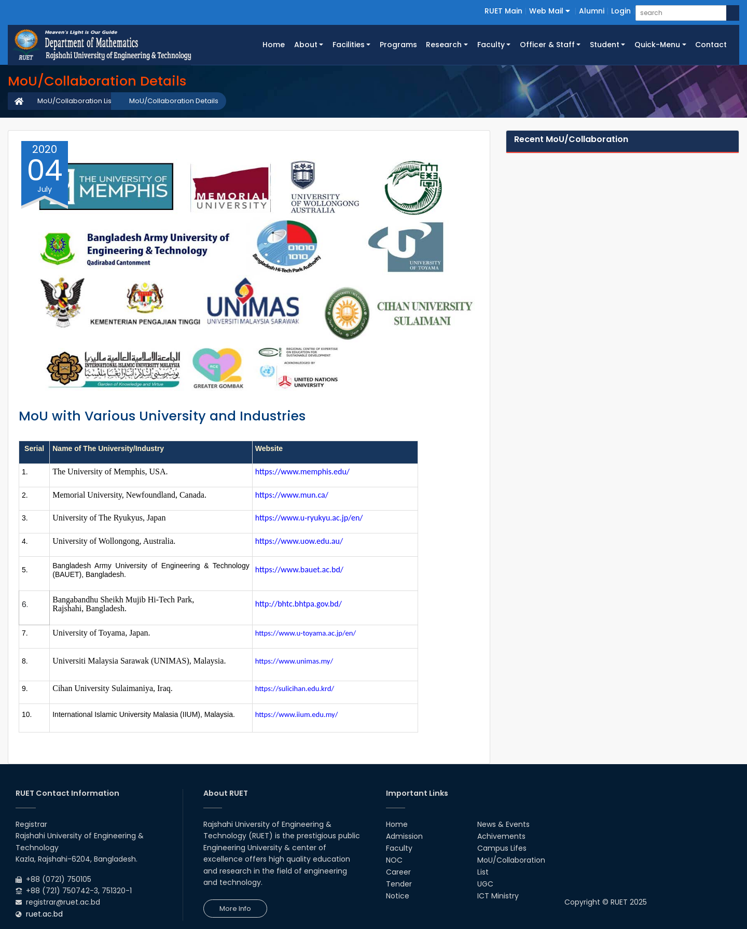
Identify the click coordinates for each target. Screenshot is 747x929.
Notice (397, 896)
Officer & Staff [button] (547, 44)
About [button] (305, 44)
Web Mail (549, 11)
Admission (404, 836)
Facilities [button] (349, 44)
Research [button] (444, 44)
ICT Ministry (498, 896)
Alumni (591, 11)
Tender (399, 884)
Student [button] (604, 44)
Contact (711, 44)
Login (621, 11)
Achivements (501, 836)
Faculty (399, 848)
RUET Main (503, 11)
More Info (235, 908)
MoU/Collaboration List (75, 101)
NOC (394, 860)
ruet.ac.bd (44, 914)
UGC (485, 884)
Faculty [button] (491, 44)
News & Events (503, 824)
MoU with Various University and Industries (162, 416)
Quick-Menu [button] (657, 44)
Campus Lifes (502, 848)
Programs (398, 44)
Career (398, 872)
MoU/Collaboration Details (173, 101)
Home (275, 44)
